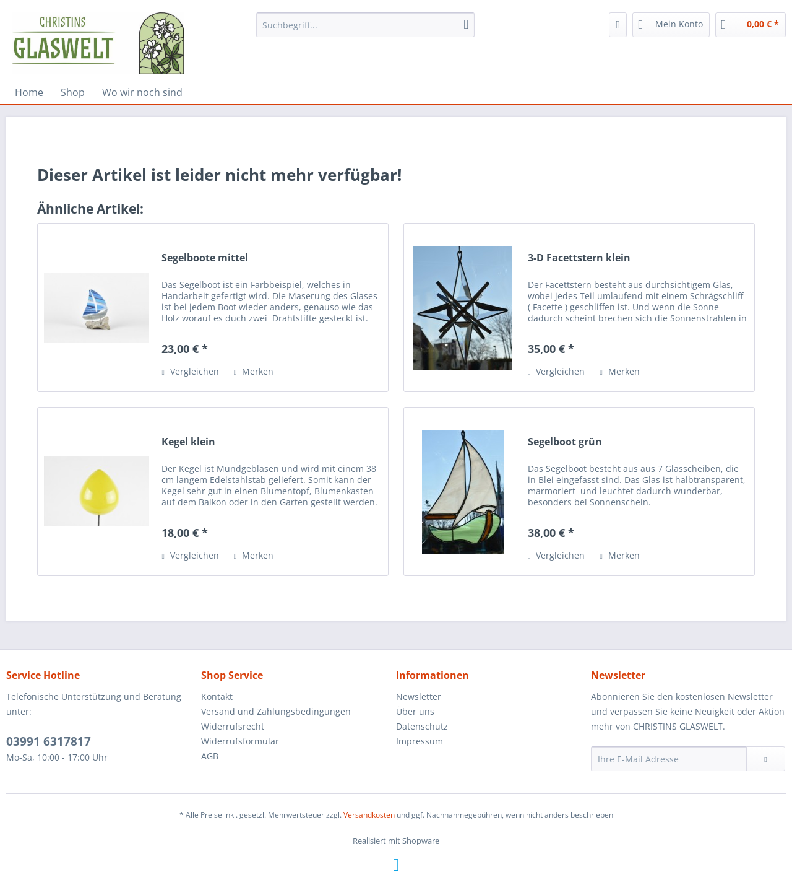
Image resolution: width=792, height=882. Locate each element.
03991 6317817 (48, 741)
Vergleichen (189, 371)
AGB (209, 756)
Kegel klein (188, 441)
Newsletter (418, 696)
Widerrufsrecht (232, 726)
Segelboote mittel (204, 257)
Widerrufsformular (240, 741)
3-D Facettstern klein (579, 257)
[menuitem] (365, 24)
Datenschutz (422, 726)
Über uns (415, 711)
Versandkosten (369, 815)
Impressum (419, 741)
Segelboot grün (565, 441)
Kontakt (217, 696)
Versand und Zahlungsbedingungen (276, 711)
